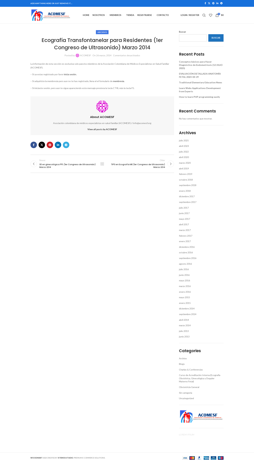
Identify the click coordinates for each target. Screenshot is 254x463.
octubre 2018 (186, 179)
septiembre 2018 (187, 185)
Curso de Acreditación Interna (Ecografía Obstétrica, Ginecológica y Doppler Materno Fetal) (199, 378)
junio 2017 (184, 213)
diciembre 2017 (187, 196)
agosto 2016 (185, 263)
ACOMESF (85, 55)
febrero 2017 (185, 235)
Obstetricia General (189, 387)
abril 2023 (184, 146)
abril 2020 (184, 157)
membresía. (119, 81)
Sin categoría (185, 392)
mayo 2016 (184, 280)
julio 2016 (184, 269)
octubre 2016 (186, 252)
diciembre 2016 (187, 247)
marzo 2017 (185, 230)
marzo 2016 (185, 286)
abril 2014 (184, 319)
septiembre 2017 (187, 202)
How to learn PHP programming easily (199, 97)
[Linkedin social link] (217, 3)
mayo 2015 (184, 297)
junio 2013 (184, 336)
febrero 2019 (185, 174)
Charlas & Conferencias (191, 369)
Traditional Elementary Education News (200, 82)
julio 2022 (184, 151)
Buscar (182, 31)
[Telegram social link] (221, 3)
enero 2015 (185, 303)
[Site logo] (50, 15)
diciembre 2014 (187, 308)
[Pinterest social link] (213, 3)
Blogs (182, 364)
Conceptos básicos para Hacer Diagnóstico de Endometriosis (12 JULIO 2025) (201, 65)
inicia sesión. (70, 74)
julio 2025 (184, 140)
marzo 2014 (185, 325)
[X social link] (209, 3)
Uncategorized (186, 398)
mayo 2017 (184, 219)
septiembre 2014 (187, 314)
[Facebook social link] (205, 3)
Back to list (102, 164)
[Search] (204, 15)
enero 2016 (185, 291)
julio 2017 (184, 207)
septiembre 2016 (187, 258)
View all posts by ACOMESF (102, 129)
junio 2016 (184, 275)
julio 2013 (184, 331)
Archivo (102, 32)
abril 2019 (184, 168)
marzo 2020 (185, 163)
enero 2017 (185, 241)
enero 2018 (185, 191)
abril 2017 (184, 224)
